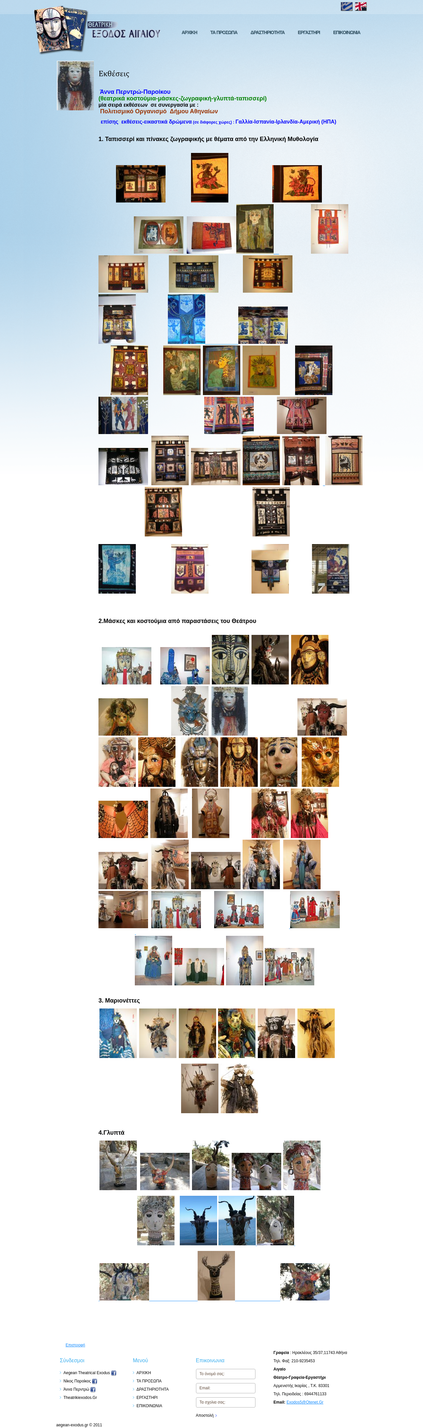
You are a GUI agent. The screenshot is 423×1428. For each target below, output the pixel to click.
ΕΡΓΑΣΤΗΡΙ (309, 32)
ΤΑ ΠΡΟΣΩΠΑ (223, 32)
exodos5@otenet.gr (305, 1402)
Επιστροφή (75, 1345)
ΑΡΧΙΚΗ (189, 32)
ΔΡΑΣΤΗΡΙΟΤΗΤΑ (267, 32)
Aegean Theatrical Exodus (89, 1373)
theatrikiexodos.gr (80, 1397)
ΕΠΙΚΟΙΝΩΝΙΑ (346, 32)
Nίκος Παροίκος (80, 1381)
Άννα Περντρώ (79, 1389)
